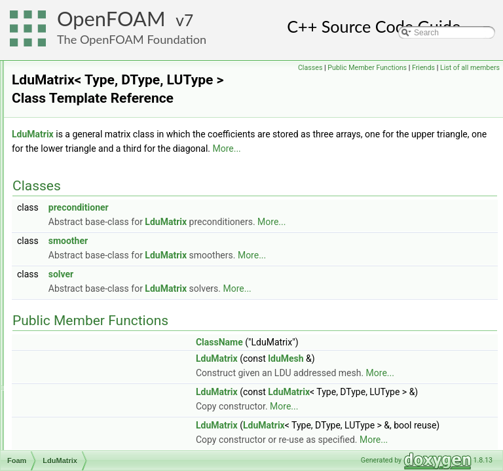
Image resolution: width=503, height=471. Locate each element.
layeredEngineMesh (88, 161)
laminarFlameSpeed (89, 60)
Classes (372, 67)
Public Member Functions (428, 67)
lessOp (66, 435)
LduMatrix (71, 262)
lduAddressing (78, 190)
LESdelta (70, 348)
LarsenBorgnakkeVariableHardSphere (120, 132)
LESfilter (68, 363)
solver (225, 307)
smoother (232, 273)
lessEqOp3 (73, 420)
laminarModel (77, 75)
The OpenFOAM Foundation (131, 39)
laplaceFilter (75, 118)
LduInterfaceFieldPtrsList (97, 248)
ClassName (383, 375)
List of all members (470, 82)
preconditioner (242, 240)
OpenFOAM (111, 19)
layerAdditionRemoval (92, 147)
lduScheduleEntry (84, 319)
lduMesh (68, 291)
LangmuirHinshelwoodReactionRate (116, 104)
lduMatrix (70, 276)
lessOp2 (68, 449)
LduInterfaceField (84, 219)
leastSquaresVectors (90, 334)
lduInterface (74, 204)
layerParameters (82, 176)
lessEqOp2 (73, 406)
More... (229, 181)
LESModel (72, 377)
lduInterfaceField (83, 233)
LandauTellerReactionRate (100, 89)
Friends (485, 67)
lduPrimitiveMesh (83, 305)
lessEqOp (71, 391)
